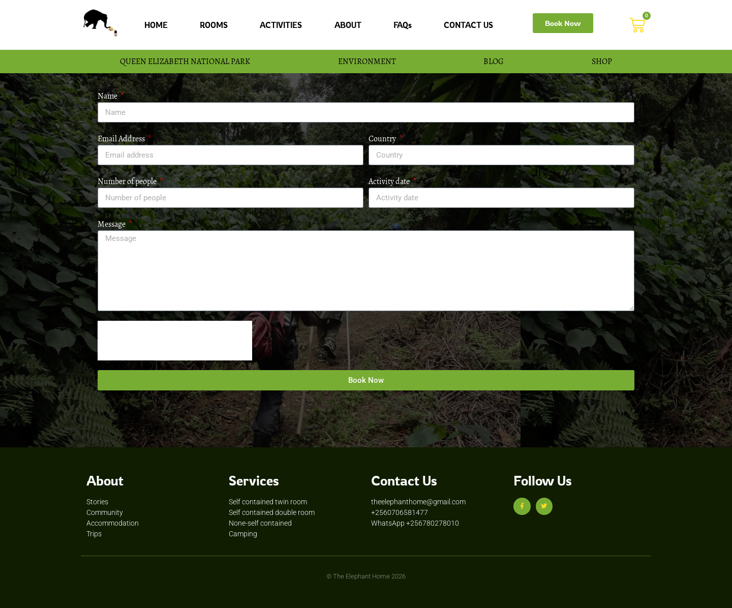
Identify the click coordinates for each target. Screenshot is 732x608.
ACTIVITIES (281, 25)
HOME (156, 25)
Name (108, 95)
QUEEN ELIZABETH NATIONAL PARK (185, 61)
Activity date (390, 181)
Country (383, 138)
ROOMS (214, 25)
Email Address (122, 138)
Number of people (128, 181)
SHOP (602, 61)
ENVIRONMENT (367, 61)
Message (112, 224)
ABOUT (347, 25)
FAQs (402, 25)
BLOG (493, 61)
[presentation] (175, 340)
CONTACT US (468, 25)
